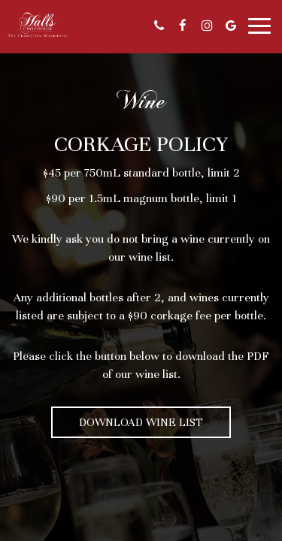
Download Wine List (141, 422)
